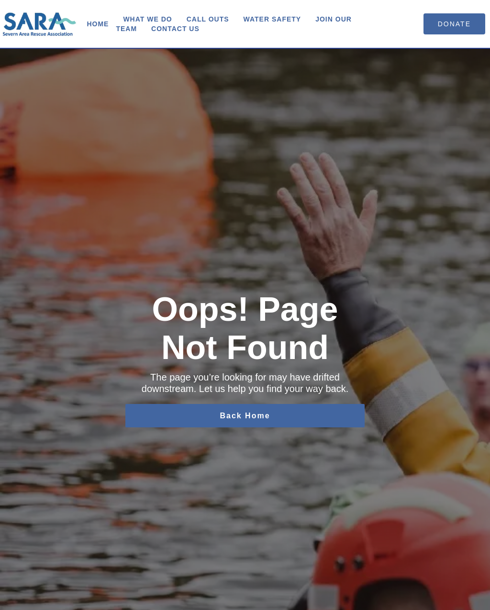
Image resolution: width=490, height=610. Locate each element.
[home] (39, 24)
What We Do (147, 19)
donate (454, 24)
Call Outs (208, 19)
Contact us (175, 29)
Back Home (245, 416)
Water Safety (272, 19)
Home (98, 24)
